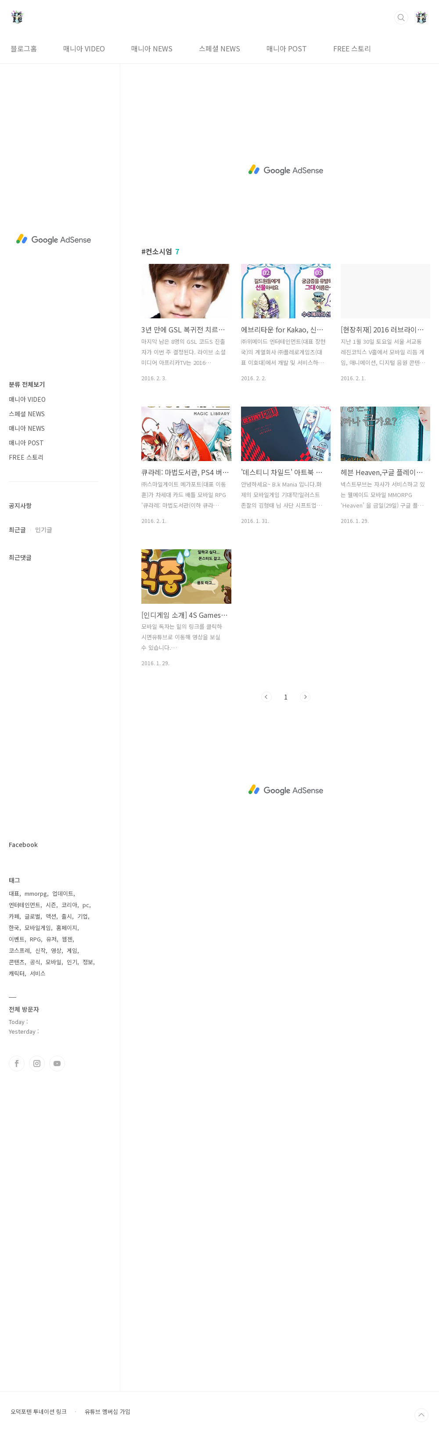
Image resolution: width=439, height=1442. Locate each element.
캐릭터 (17, 973)
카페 (14, 916)
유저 (51, 939)
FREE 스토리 (352, 48)
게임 (72, 950)
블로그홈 (24, 48)
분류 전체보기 (27, 384)
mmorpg (36, 893)
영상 (56, 950)
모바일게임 (38, 927)
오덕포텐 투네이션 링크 (39, 1411)
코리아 (69, 905)
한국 (14, 927)
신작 (40, 950)
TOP (421, 1415)
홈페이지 (66, 927)
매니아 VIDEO (84, 48)
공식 (35, 962)
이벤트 (17, 939)
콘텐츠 (17, 962)
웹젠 (67, 939)
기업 (82, 916)
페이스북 (17, 1063)
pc (86, 905)
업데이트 (62, 893)
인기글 (43, 529)
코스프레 (19, 950)
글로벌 (32, 916)
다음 (305, 697)
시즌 (51, 905)
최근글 (17, 529)
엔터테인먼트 (24, 905)
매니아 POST (286, 48)
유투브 (57, 1063)
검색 (401, 17)
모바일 (53, 962)
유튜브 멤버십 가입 (107, 1411)
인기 (72, 962)
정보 (88, 962)
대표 (14, 893)
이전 (266, 697)
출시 (66, 916)
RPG (35, 939)
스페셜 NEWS (219, 48)
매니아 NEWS (152, 48)
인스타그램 (37, 1063)
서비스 (38, 973)
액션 (51, 916)
